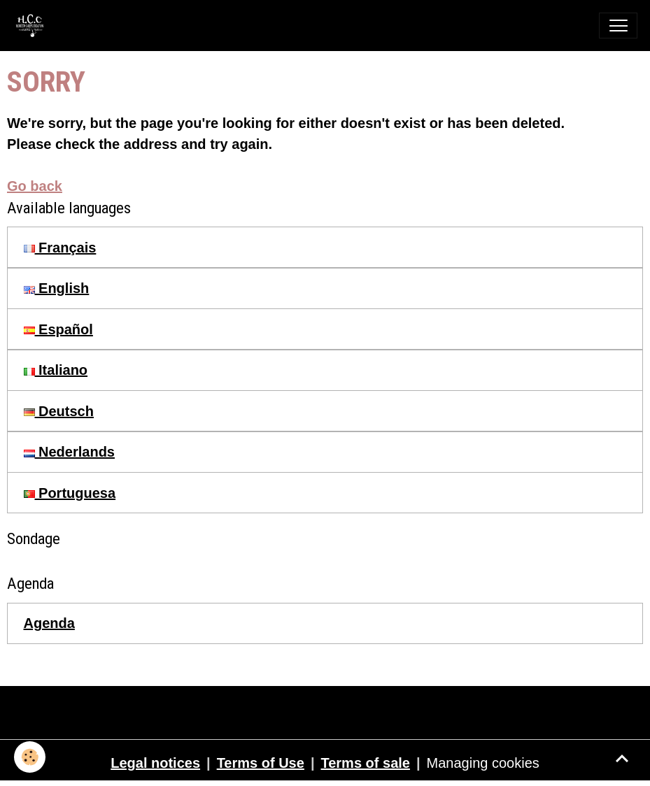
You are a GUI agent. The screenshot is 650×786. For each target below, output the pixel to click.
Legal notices (155, 763)
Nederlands (69, 451)
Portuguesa (70, 493)
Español (58, 329)
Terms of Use (260, 763)
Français (60, 247)
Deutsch (59, 411)
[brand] (33, 25)
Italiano (56, 370)
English (57, 288)
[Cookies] (29, 757)
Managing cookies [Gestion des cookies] (483, 763)
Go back (34, 186)
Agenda (49, 623)
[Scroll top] (622, 758)
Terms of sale (364, 763)
